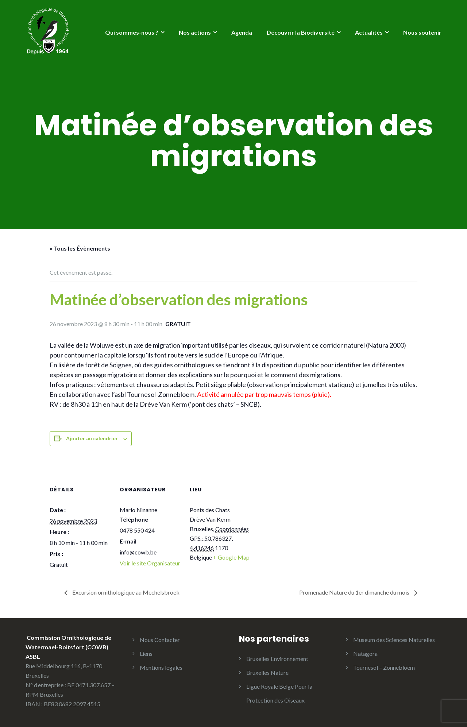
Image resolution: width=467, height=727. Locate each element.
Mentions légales (161, 667)
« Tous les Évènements (80, 248)
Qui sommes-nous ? (131, 32)
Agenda (241, 32)
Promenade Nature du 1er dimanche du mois (354, 592)
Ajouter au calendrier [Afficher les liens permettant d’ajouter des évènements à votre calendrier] (92, 438)
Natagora (365, 653)
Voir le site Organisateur (150, 563)
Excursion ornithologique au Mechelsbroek (125, 592)
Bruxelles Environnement (277, 658)
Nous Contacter (160, 639)
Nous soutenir (422, 32)
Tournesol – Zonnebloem (384, 667)
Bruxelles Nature (267, 672)
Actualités (369, 32)
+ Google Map (231, 557)
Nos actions (195, 32)
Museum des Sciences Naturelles (394, 639)
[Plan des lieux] (298, 507)
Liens (146, 653)
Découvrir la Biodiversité (301, 32)
